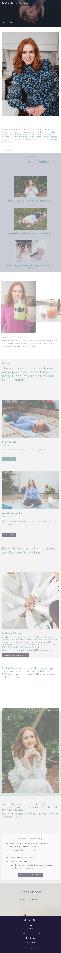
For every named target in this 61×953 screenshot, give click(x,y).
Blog (38, 933)
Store (23, 933)
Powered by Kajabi (30, 948)
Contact (30, 928)
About (30, 925)
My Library (30, 933)
